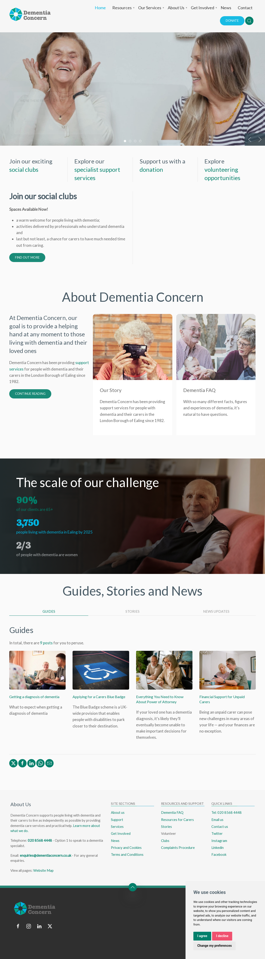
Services (117, 826)
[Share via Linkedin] (31, 762)
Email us (217, 819)
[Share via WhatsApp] (40, 762)
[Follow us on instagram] (28, 926)
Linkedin (217, 847)
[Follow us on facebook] (18, 926)
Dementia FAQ (172, 812)
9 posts (46, 642)
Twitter (217, 833)
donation (151, 169)
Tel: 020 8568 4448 (226, 812)
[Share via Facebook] (22, 762)
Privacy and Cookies (126, 847)
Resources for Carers (177, 819)
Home (100, 7)
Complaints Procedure (178, 847)
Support (117, 819)
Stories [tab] (132, 611)
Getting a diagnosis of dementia (34, 696)
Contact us (219, 826)
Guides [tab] (49, 611)
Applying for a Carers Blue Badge (99, 696)
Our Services (151, 7)
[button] (249, 21)
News (226, 7)
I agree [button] (202, 936)
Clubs (165, 840)
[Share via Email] (49, 762)
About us (118, 812)
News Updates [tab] (216, 611)
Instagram (219, 840)
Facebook (218, 854)
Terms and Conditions (127, 854)
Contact (245, 7)
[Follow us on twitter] (50, 926)
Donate (232, 20)
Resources (123, 7)
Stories (166, 826)
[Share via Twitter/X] (13, 762)
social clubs (23, 169)
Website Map (43, 870)
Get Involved (204, 7)
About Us (178, 7)
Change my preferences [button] (214, 945)
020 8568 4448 (40, 840)
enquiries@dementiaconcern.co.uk (45, 855)
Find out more (27, 257)
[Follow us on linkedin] (39, 926)
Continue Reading (30, 393)
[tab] (125, 141)
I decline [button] (222, 936)
